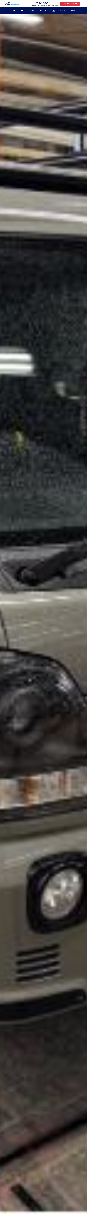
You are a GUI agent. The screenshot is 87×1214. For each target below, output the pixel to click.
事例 (54, 10)
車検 (22, 10)
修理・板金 (31, 10)
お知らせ (62, 10)
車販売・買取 (43, 10)
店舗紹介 (73, 10)
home (13, 10)
